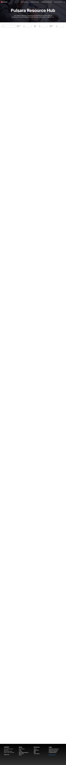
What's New (21, 753)
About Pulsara (22, 748)
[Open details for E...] (55, 534)
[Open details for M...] (11, 473)
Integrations (36, 750)
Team (20, 750)
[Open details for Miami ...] (33, 628)
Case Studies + (37, 753)
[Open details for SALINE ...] (11, 534)
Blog (35, 752)
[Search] (64, 2)
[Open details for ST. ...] (55, 598)
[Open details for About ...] (11, 85)
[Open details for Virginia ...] (33, 659)
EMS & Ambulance (24, 2)
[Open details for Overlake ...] (33, 503)
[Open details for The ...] (33, 85)
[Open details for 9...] (55, 503)
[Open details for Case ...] (33, 45)
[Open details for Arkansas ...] (33, 473)
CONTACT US (6, 754)
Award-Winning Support (24, 752)
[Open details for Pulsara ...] (11, 45)
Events (20, 754)
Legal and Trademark (53, 751)
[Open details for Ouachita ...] (33, 534)
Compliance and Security (54, 748)
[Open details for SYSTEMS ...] (33, 566)
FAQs (35, 751)
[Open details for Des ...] (55, 659)
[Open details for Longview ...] (33, 598)
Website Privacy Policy (53, 750)
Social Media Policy (52, 752)
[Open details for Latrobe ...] (11, 598)
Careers (20, 751)
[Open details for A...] (11, 503)
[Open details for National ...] (55, 473)
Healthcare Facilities (34, 2)
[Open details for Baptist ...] (55, 443)
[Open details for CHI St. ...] (11, 443)
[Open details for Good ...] (55, 566)
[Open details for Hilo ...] (33, 443)
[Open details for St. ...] (55, 404)
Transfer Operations (58, 2)
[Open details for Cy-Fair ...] (33, 404)
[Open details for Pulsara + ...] (55, 45)
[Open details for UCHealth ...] (11, 566)
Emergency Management (46, 2)
